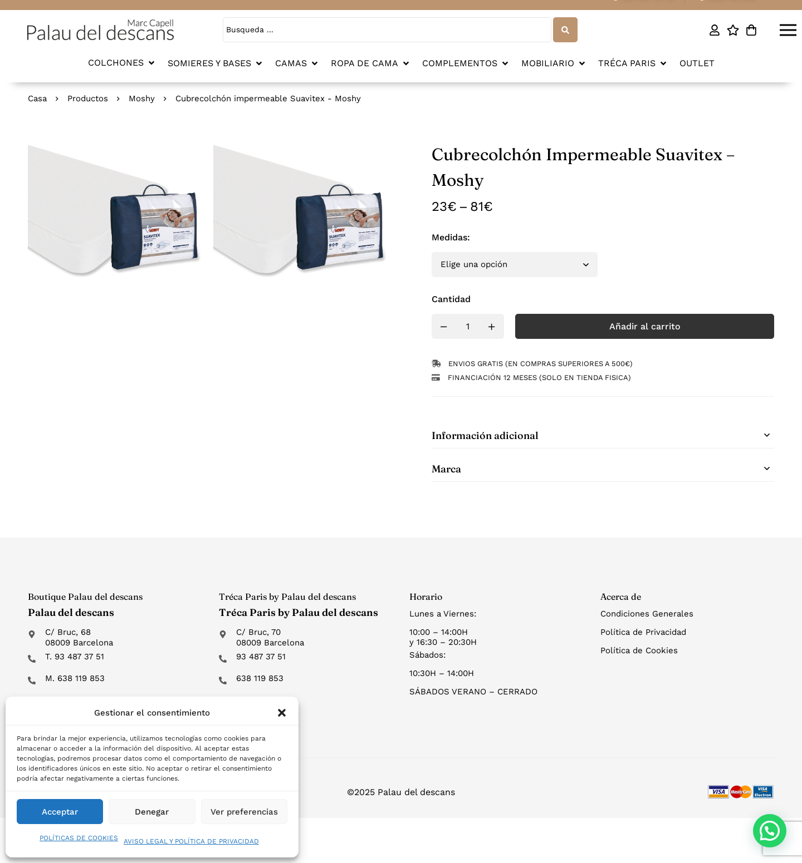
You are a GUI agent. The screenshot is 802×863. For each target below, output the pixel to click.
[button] (281, 712)
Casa (37, 98)
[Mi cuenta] (714, 30)
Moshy (142, 98)
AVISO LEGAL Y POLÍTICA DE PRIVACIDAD (191, 841)
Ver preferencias (244, 812)
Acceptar (60, 812)
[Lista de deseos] (732, 30)
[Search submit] (565, 29)
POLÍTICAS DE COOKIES (79, 838)
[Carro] (751, 30)
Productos (87, 98)
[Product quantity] (468, 326)
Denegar (152, 812)
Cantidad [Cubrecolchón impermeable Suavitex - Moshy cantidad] (451, 299)
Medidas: (451, 237)
